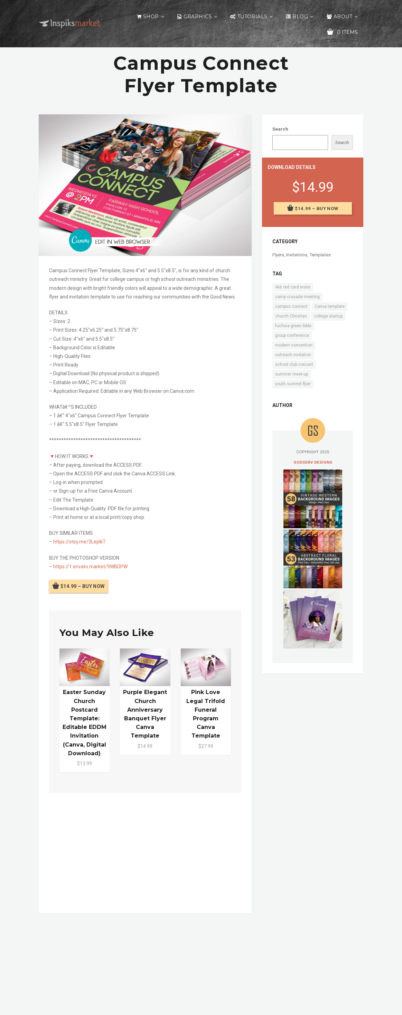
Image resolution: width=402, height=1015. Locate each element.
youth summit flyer (293, 383)
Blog (300, 16)
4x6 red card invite (292, 287)
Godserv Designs (312, 462)
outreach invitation (293, 354)
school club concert (294, 364)
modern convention (293, 345)
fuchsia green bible (293, 325)
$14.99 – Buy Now (82, 586)
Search (280, 129)
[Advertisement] (145, 851)
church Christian (291, 316)
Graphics (198, 16)
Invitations (296, 254)
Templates (320, 254)
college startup (328, 316)
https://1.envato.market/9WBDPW (90, 566)
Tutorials (252, 16)
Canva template (330, 306)
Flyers (278, 254)
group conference (292, 335)
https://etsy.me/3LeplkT (79, 541)
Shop (151, 16)
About (343, 16)
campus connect (291, 306)
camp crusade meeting (297, 296)
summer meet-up (291, 374)
